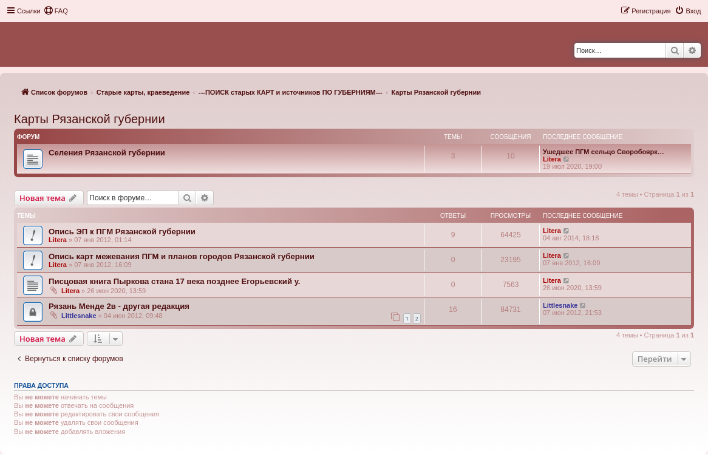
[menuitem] (56, 11)
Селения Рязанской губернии (107, 152)
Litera (552, 159)
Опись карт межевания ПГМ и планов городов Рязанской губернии (182, 256)
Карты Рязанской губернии (89, 119)
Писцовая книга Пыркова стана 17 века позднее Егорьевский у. (175, 281)
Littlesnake (78, 315)
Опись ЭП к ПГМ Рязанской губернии (122, 231)
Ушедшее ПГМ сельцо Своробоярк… (603, 151)
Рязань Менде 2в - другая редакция (119, 306)
